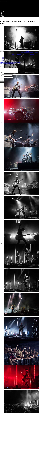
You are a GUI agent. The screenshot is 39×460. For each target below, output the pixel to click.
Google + (3, 59)
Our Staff (3, 16)
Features (1, 10)
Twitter (3, 58)
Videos (1, 14)
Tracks (1, 13)
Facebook (3, 57)
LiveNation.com (32, 54)
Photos (1, 12)
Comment (1, 73)
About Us (2, 15)
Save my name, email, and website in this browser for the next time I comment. (10, 79)
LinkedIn (3, 60)
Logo (3, 7)
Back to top (1, 83)
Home (1, 9)
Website (1, 78)
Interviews (3, 11)
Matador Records (19, 54)
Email (1, 76)
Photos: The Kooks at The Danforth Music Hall (7, 63)
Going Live (5, 17)
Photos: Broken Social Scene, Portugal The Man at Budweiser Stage (10, 62)
